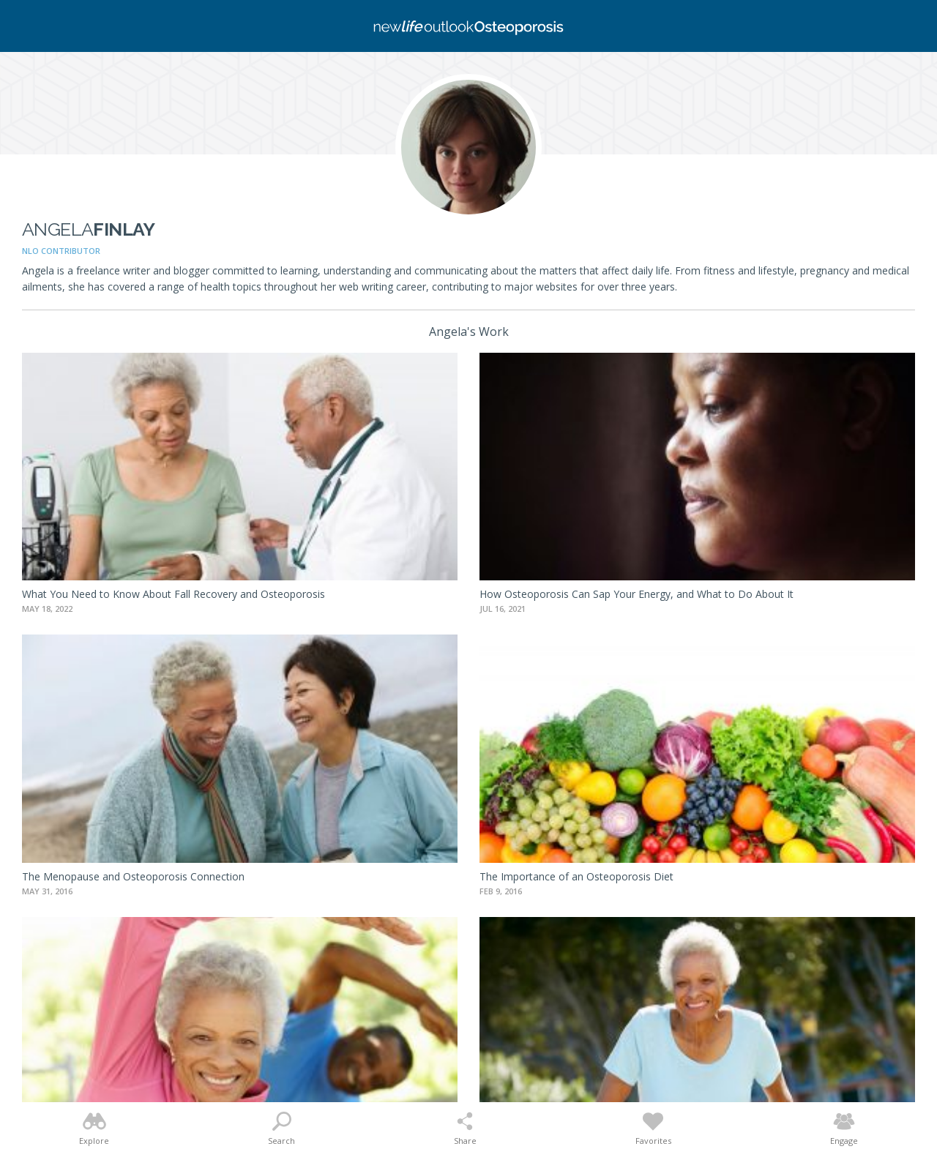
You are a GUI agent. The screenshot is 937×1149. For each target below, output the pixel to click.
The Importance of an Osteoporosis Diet (576, 876)
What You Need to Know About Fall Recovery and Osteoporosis (173, 594)
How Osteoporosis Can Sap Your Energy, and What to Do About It (636, 594)
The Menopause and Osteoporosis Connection (133, 876)
